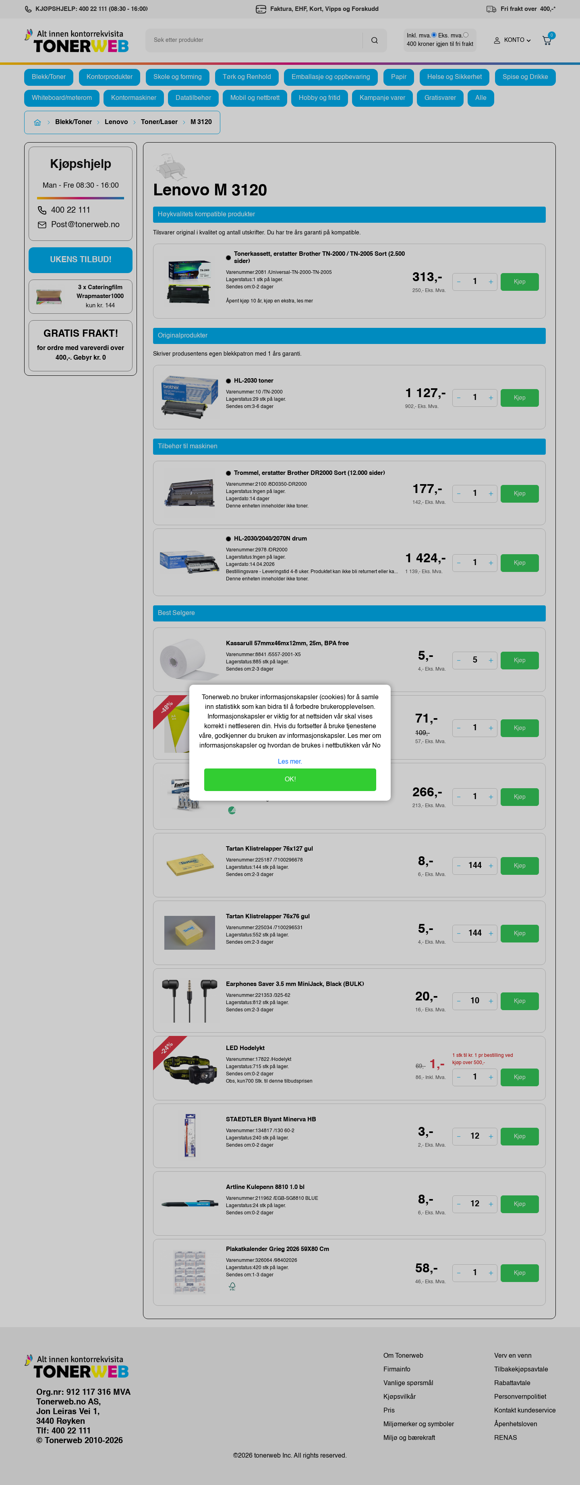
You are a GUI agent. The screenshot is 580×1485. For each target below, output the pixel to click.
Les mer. (290, 762)
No (376, 746)
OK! (290, 780)
